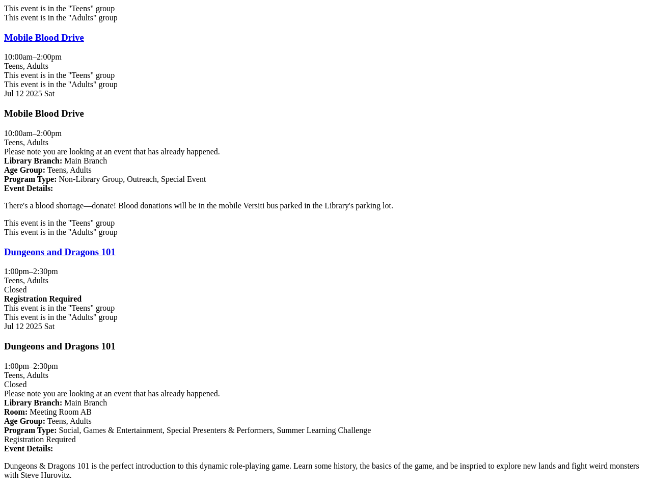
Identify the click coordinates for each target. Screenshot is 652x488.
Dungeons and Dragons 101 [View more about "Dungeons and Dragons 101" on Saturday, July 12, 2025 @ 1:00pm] (60, 252)
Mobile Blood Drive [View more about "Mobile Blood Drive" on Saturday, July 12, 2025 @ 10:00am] (44, 37)
